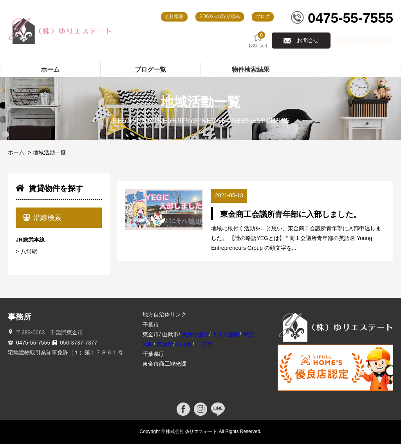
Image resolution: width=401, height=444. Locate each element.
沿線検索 (42, 218)
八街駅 (29, 251)
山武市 (170, 334)
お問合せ (308, 40)
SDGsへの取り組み (219, 16)
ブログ (263, 16)
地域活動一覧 (49, 152)
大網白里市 (195, 334)
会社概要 (174, 16)
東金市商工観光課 (164, 364)
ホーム (16, 152)
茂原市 (165, 344)
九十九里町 (226, 334)
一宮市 (204, 344)
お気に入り (258, 40)
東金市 (151, 334)
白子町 (184, 344)
